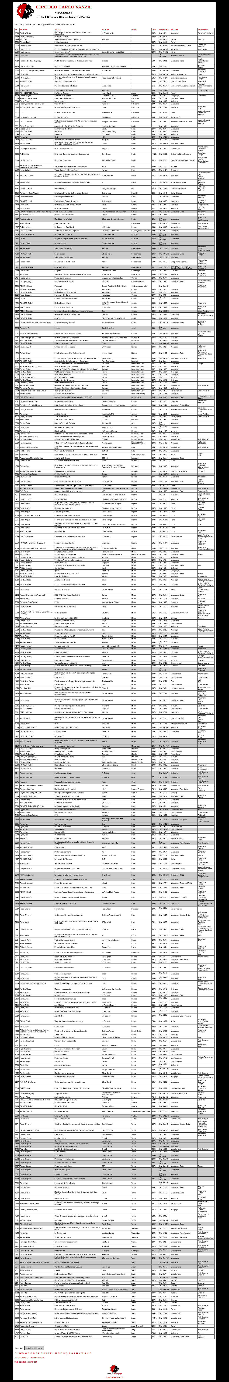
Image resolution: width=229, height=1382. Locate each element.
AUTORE (23, 29)
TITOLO (57, 29)
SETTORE (174, 29)
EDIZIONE (105, 29)
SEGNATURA (164, 29)
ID (16, 29)
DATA (154, 29)
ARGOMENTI (203, 29)
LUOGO (134, 29)
